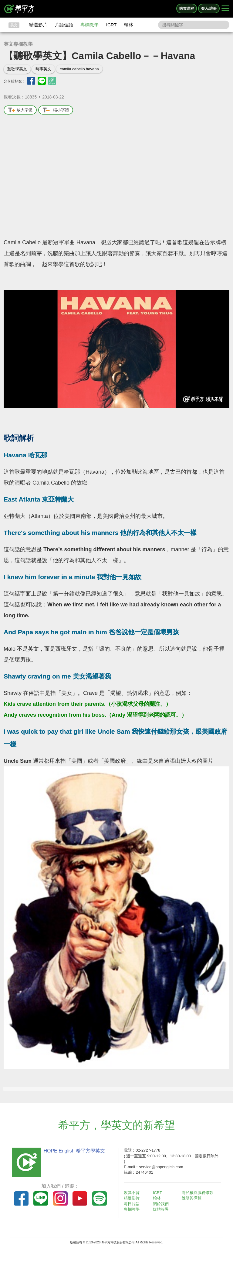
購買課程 (186, 8)
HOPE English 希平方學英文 (74, 1150)
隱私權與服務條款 (197, 1192)
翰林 (128, 24)
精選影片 (38, 24)
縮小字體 (55, 110)
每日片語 (132, 1204)
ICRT (111, 24)
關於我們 (161, 1204)
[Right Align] (225, 8)
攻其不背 (132, 1192)
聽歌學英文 (17, 69)
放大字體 (20, 110)
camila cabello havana (79, 69)
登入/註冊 (209, 8)
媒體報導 (161, 1209)
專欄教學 (89, 24)
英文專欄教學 (18, 44)
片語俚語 (64, 24)
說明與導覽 (191, 1198)
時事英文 (43, 69)
